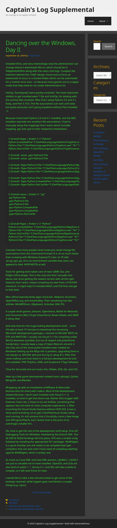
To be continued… (42, 492)
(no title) (98, 160)
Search (97, 41)
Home (91, 21)
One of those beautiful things (101, 152)
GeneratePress (82, 523)
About (105, 21)
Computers (14, 499)
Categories (100, 95)
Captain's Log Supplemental (50, 9)
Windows (13, 502)
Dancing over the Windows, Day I (25, 506)
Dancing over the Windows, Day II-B (26, 509)
